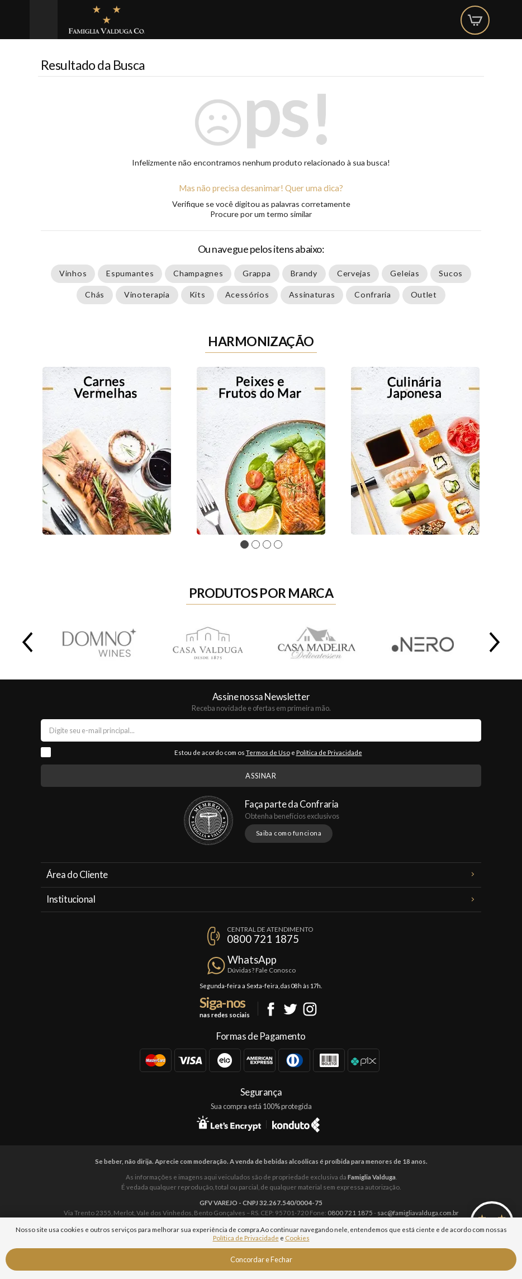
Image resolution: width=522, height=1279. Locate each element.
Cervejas (354, 273)
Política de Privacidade (329, 752)
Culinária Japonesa (415, 451)
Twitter (290, 1009)
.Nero (424, 642)
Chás (95, 294)
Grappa (257, 273)
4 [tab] (280, 545)
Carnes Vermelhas (106, 451)
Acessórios (247, 294)
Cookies (297, 1238)
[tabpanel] (107, 451)
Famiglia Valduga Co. (107, 20)
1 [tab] (246, 545)
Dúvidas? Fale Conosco (261, 970)
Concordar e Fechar (261, 1259)
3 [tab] (269, 545)
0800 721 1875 (263, 939)
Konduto (296, 1123)
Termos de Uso (268, 752)
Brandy (304, 273)
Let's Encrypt (229, 1123)
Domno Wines (99, 642)
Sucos (451, 273)
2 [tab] (257, 545)
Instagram (310, 1009)
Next (497, 642)
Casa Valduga (207, 642)
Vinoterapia (147, 294)
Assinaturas (312, 294)
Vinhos (73, 273)
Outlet (424, 294)
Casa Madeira (315, 642)
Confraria (372, 294)
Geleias (404, 273)
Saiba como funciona (289, 833)
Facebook (271, 1009)
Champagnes (198, 273)
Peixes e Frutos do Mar (261, 451)
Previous (25, 642)
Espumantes (130, 273)
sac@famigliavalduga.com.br (418, 1212)
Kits (197, 294)
